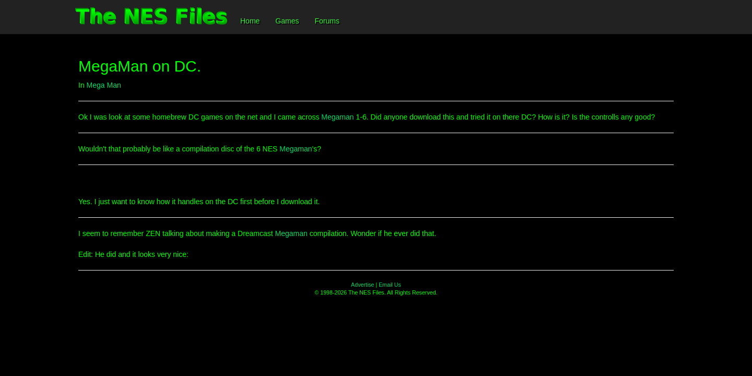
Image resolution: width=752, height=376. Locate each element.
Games (287, 21)
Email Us (390, 284)
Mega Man (104, 85)
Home (250, 21)
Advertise (362, 284)
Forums (326, 21)
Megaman (337, 117)
